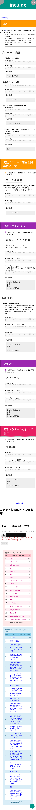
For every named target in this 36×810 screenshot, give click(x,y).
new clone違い (14, 587)
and (11, 600)
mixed (11, 577)
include (12, 559)
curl (11, 568)
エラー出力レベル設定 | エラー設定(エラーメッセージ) (16, 735)
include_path (19, 503)
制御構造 (5, 18)
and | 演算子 (13, 771)
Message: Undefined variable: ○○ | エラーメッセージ (16, 728)
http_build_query (15, 590)
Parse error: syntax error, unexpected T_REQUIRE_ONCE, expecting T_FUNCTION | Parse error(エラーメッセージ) (16, 666)
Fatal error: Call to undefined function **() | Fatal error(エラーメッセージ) (16, 656)
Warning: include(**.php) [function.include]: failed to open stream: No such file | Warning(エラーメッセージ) (16, 678)
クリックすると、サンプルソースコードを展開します (19, 62)
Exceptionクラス (15, 593)
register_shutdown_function (18, 619)
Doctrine (12, 571)
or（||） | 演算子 (14, 685)
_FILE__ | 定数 (14, 641)
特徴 (11, 787)
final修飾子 (13, 603)
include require (14, 565)
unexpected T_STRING (17, 616)
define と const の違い (16, 606)
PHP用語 (12, 637)
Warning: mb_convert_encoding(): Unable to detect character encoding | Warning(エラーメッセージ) (16, 692)
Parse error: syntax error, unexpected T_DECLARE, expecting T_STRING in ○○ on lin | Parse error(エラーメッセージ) (16, 719)
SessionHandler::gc (16, 580)
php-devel (13, 613)
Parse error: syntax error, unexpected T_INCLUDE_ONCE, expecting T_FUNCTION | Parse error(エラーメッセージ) (16, 707)
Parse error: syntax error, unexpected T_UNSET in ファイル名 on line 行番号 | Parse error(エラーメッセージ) (16, 779)
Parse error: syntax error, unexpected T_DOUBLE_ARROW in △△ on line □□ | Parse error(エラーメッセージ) (16, 794)
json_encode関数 (15, 609)
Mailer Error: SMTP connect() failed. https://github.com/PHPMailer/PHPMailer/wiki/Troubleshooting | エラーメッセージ (16, 755)
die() (11, 574)
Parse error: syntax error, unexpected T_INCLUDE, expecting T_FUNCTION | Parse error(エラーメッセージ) (16, 744)
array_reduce (14, 596)
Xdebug (12, 583)
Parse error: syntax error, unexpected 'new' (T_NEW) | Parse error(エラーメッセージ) (16, 648)
